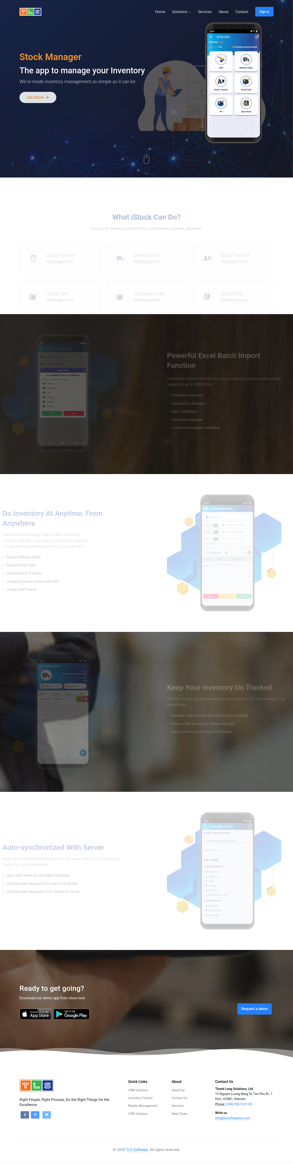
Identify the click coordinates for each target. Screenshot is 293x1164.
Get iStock (38, 97)
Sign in (264, 11)
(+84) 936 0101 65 (239, 1104)
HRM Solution (138, 1090)
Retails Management (142, 1106)
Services (205, 12)
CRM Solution (138, 1114)
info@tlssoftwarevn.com (232, 1118)
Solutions (181, 12)
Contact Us (179, 1098)
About (223, 12)
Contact (242, 12)
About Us (178, 1090)
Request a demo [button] (254, 1009)
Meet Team (180, 1114)
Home (160, 12)
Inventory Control (140, 1098)
